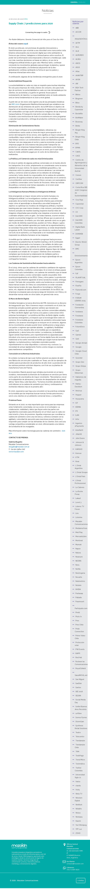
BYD (77, 144)
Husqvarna (80, 399)
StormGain (80, 721)
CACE (78, 156)
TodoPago (80, 756)
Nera (77, 565)
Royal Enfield (81, 668)
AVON (78, 79)
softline (79, 713)
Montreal (79, 540)
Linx (77, 513)
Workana (79, 817)
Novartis (79, 577)
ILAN (77, 415)
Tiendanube (80, 741)
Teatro (78, 732)
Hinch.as (79, 391)
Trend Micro (80, 760)
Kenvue (78, 453)
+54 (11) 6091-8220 (73, 870)
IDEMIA (78, 407)
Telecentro (80, 736)
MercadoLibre (81, 536)
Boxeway (79, 122)
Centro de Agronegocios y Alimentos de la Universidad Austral (81, 165)
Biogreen (79, 99)
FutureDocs (80, 327)
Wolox (78, 813)
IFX (77, 411)
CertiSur (79, 179)
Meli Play (79, 532)
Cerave (78, 175)
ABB (77, 28)
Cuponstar (80, 204)
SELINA (78, 696)
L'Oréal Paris (80, 476)
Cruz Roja (79, 200)
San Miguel (80, 679)
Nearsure (79, 557)
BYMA (78, 148)
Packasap (79, 593)
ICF (77, 403)
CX (77, 212)
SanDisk (79, 683)
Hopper (78, 395)
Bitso (77, 103)
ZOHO (78, 833)
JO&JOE (79, 434)
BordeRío (79, 114)
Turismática (80, 764)
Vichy (78, 790)
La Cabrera (80, 487)
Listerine (79, 517)
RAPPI (78, 653)
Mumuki (78, 544)
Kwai (77, 461)
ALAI (77, 51)
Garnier (78, 335)
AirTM (78, 43)
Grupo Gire (80, 362)
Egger (78, 238)
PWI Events (80, 649)
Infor (26, 19)
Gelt (77, 339)
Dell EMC (79, 216)
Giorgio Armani (81, 343)
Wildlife (79, 809)
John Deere (80, 438)
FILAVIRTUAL (81, 278)
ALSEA (78, 59)
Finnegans (79, 282)
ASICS (78, 63)
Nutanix (78, 585)
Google (78, 347)
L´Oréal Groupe (82, 472)
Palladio (79, 597)
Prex (77, 621)
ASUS (78, 67)
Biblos (78, 94)
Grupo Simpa (81, 366)
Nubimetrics (80, 581)
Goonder (79, 358)
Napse (78, 549)
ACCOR (78, 32)
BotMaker (79, 118)
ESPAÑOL (74, 2)
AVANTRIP (79, 75)
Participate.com (81, 608)
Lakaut (78, 498)
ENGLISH (82, 2)
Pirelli (78, 612)
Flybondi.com (81, 290)
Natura (78, 553)
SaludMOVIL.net (81, 675)
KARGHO (79, 449)
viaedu (78, 786)
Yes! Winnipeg (81, 825)
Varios (78, 781)
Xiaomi (78, 821)
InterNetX (79, 430)
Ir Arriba (81, 880)
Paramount (80, 601)
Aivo (77, 47)
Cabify (78, 152)
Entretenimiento (81, 256)
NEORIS (78, 561)
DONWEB (79, 234)
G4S (77, 331)
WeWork (79, 805)
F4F (77, 273)
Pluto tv (79, 616)
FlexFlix (78, 286)
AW (77, 84)
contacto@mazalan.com (75, 864)
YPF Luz (79, 829)
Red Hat (79, 657)
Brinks (78, 126)
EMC (77, 249)
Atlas (77, 71)
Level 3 (78, 502)
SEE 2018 (79, 691)
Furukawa (79, 316)
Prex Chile (79, 625)
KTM (77, 457)
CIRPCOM (79, 183)
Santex (78, 687)
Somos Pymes (81, 717)
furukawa (79, 312)
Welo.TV (79, 794)
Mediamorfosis (81, 528)
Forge (78, 294)
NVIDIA (78, 589)
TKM (77, 751)
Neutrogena (80, 573)
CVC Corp (79, 208)
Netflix (78, 569)
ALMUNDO (80, 55)
